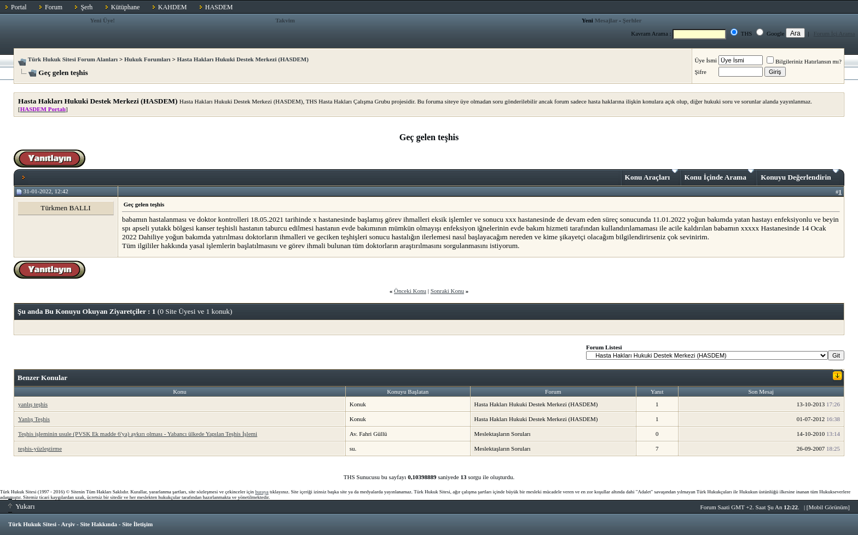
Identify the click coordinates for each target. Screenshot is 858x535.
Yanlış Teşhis (34, 419)
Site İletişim (137, 524)
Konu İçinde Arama (720, 175)
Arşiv (68, 524)
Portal (19, 7)
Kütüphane (125, 7)
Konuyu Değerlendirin (800, 175)
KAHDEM (172, 7)
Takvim (285, 20)
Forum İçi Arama (834, 33)
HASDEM (219, 7)
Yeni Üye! (102, 20)
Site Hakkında (98, 524)
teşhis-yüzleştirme (40, 448)
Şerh (86, 7)
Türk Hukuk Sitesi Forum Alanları (73, 59)
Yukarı (21, 506)
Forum (53, 7)
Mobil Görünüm (828, 507)
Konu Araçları (651, 175)
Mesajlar (606, 20)
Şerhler (632, 20)
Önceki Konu (410, 290)
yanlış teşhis (33, 404)
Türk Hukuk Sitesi (32, 524)
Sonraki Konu (447, 290)
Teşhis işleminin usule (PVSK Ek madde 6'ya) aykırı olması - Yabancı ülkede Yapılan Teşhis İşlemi (137, 433)
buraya (262, 491)
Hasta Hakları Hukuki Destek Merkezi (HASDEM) (242, 59)
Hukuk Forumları (147, 59)
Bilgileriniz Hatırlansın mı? (804, 61)
